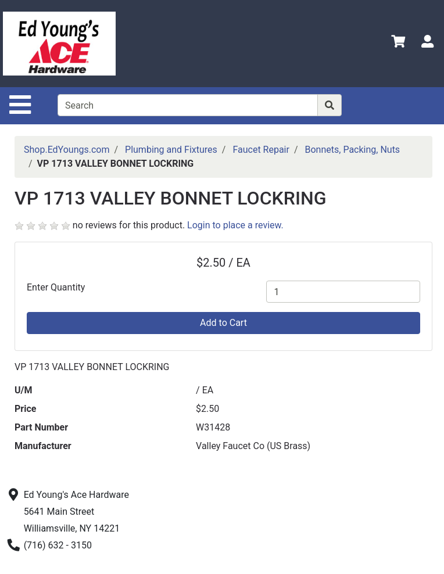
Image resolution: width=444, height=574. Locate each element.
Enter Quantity (56, 287)
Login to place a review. (235, 225)
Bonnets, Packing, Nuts (352, 149)
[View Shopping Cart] (398, 43)
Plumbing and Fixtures (171, 149)
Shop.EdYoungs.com (66, 149)
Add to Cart (223, 322)
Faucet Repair (260, 149)
